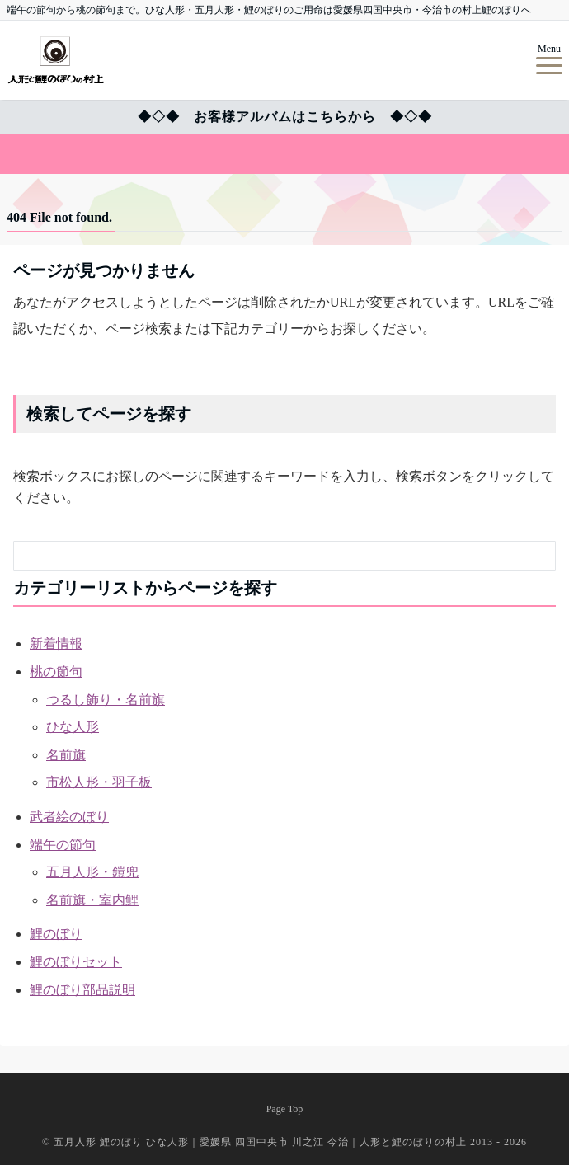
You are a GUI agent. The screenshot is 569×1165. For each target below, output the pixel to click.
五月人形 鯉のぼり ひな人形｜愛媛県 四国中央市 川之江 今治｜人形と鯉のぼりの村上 (262, 1142)
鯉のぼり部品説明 (82, 990)
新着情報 (56, 644)
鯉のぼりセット (76, 962)
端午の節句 (63, 845)
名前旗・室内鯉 (92, 900)
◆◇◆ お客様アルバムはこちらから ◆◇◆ (285, 117)
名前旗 (66, 755)
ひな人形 (72, 727)
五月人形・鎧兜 (92, 872)
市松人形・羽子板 (99, 782)
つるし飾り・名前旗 (105, 700)
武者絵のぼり (69, 817)
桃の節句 (56, 672)
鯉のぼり (56, 934)
